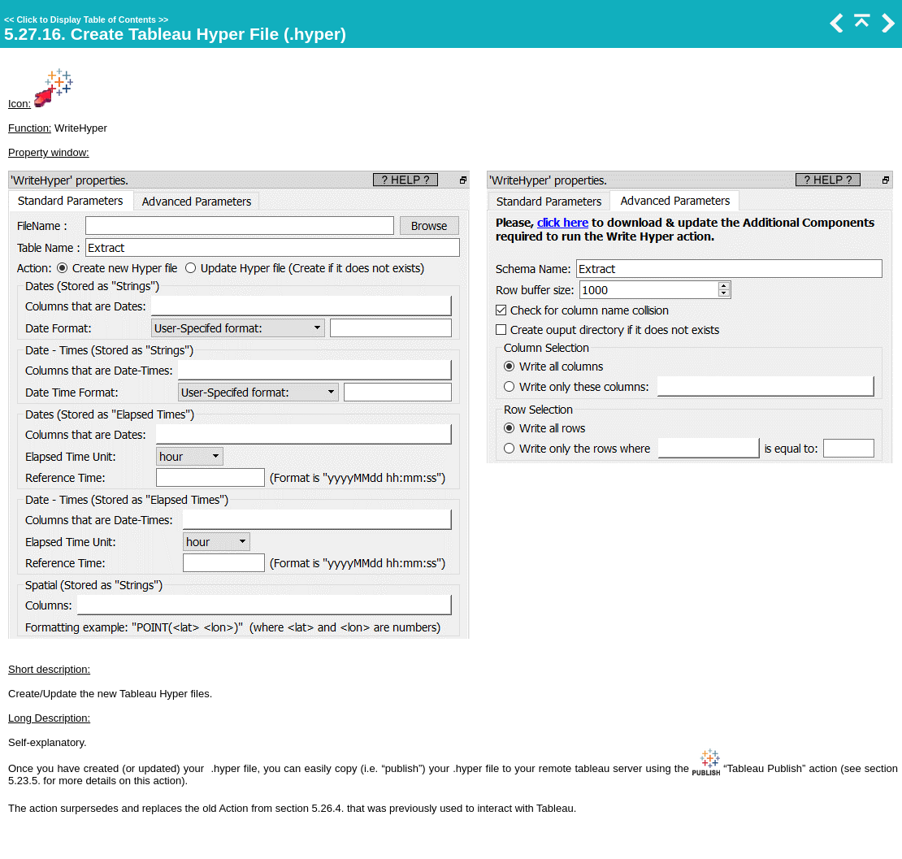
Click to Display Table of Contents (86, 19)
